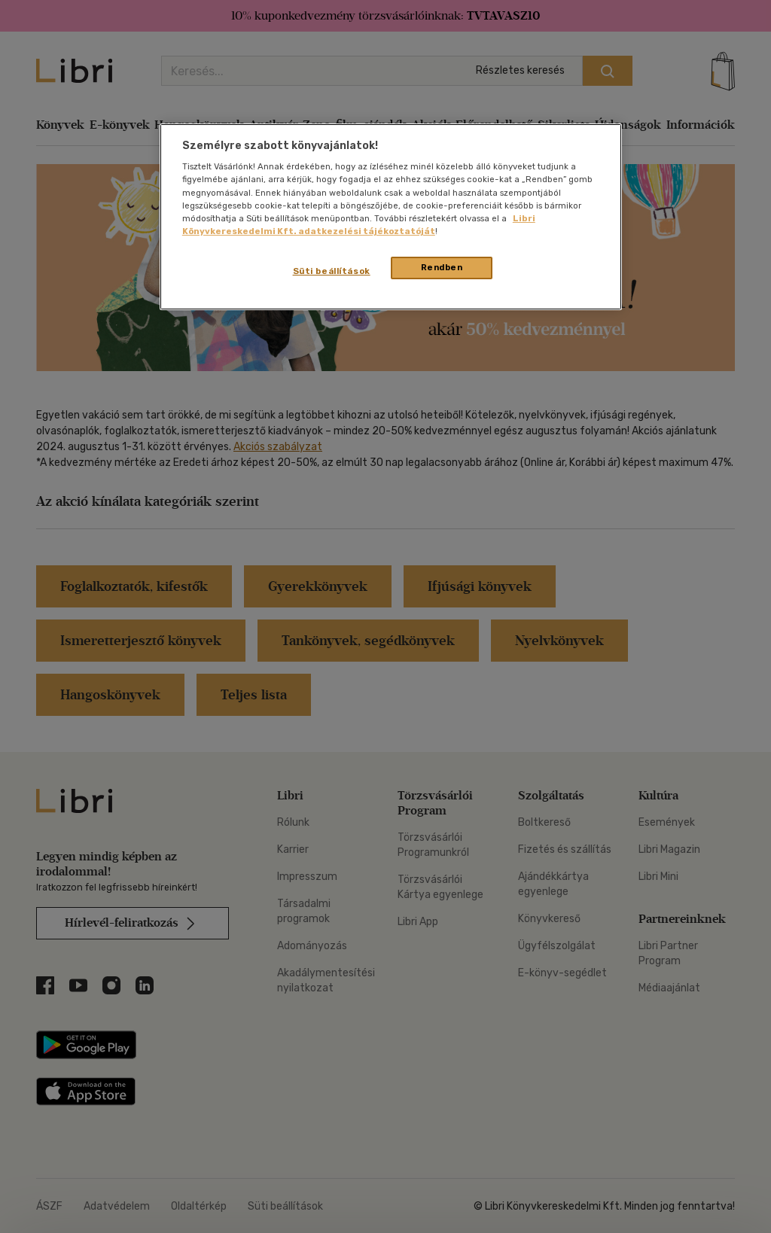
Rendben (442, 267)
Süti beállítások (331, 271)
